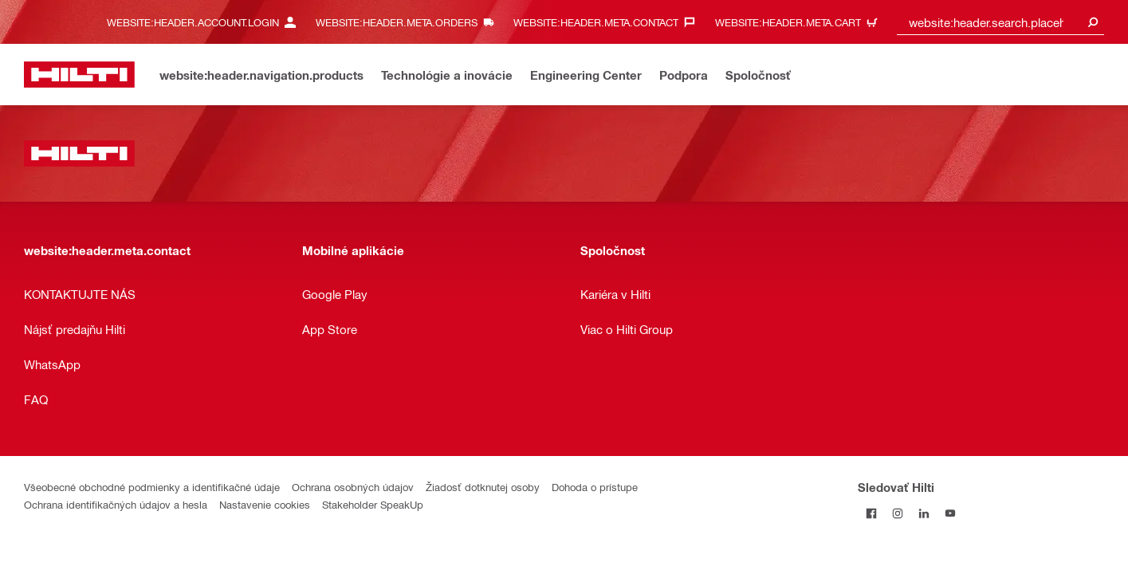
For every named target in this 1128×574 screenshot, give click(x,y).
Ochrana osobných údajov (353, 487)
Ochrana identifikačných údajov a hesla (115, 504)
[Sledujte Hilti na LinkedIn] (923, 513)
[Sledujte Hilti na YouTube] (950, 513)
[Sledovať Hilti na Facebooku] (871, 513)
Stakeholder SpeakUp (372, 504)
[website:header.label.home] (79, 74)
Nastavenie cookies (264, 504)
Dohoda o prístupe (595, 487)
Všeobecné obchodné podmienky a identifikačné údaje (152, 487)
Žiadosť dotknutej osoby (483, 487)
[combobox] (1000, 22)
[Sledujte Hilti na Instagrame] (897, 513)
